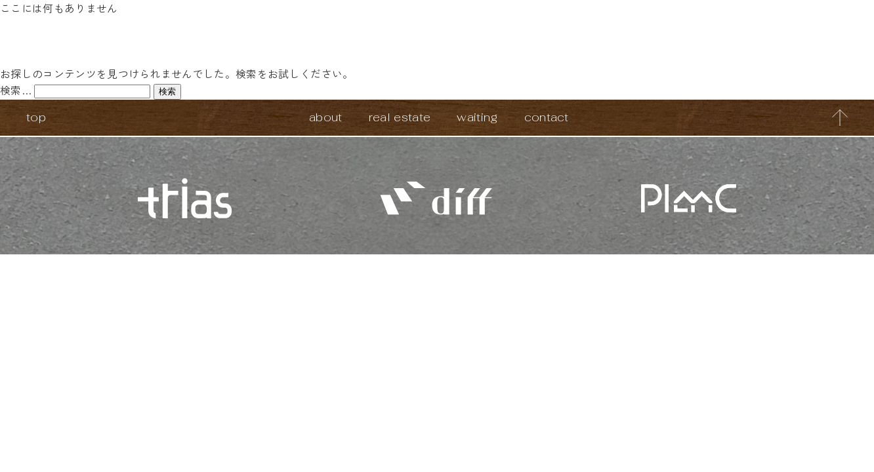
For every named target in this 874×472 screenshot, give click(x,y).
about (326, 117)
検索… (15, 90)
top (36, 117)
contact (546, 117)
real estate (400, 117)
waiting (477, 117)
